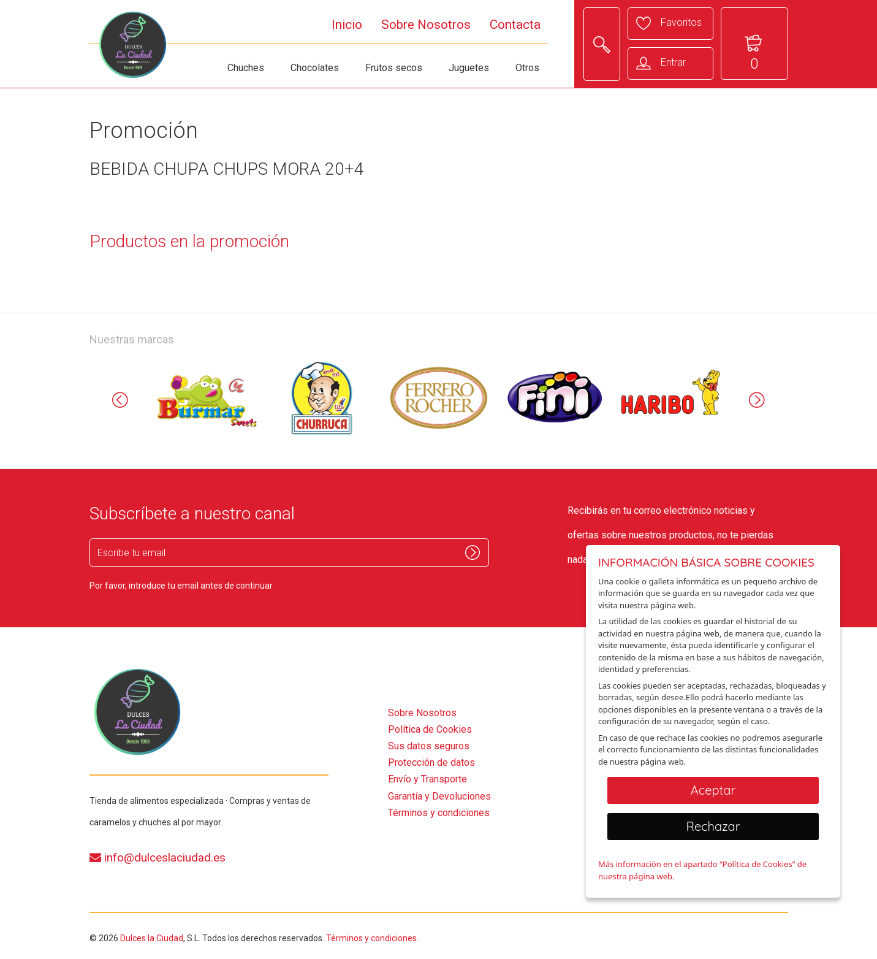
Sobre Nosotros (426, 24)
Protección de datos (431, 762)
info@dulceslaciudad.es (157, 857)
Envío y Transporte (427, 779)
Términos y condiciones (439, 813)
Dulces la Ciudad (151, 938)
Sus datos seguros (428, 746)
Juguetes (469, 68)
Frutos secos (393, 68)
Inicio (347, 24)
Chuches (245, 68)
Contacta (515, 24)
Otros (527, 68)
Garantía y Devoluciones (439, 796)
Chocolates (314, 68)
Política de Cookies (430, 729)
